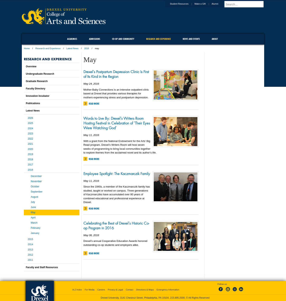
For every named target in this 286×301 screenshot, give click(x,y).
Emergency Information (168, 289)
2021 (30, 144)
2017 (30, 164)
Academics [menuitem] (72, 38)
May (33, 212)
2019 (30, 154)
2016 (86, 48)
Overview (31, 66)
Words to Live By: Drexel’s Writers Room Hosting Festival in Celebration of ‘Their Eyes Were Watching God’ (116, 123)
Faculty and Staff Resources (42, 267)
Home (27, 48)
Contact (129, 289)
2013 (30, 249)
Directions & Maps (145, 289)
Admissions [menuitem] (94, 38)
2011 (30, 260)
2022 (30, 138)
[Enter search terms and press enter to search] (246, 4)
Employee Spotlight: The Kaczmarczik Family (116, 173)
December (36, 176)
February (35, 228)
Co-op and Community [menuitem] (123, 38)
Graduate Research (37, 81)
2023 (30, 133)
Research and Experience (48, 48)
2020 (30, 149)
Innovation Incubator (37, 96)
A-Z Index (77, 289)
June (33, 207)
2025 (30, 123)
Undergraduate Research (40, 73)
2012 (30, 254)
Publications (33, 103)
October (35, 186)
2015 (30, 239)
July (33, 202)
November (36, 181)
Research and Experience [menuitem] (158, 38)
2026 (30, 118)
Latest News (72, 48)
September (37, 191)
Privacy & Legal (115, 289)
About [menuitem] (215, 38)
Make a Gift (203, 4)
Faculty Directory (35, 88)
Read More (94, 103)
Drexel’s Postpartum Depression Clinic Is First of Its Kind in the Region (116, 74)
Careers (101, 289)
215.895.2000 (177, 297)
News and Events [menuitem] (191, 38)
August (34, 196)
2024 (30, 128)
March (34, 222)
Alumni (218, 4)
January (35, 233)
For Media (90, 289)
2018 (30, 159)
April (33, 217)
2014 (30, 244)
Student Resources (183, 4)
